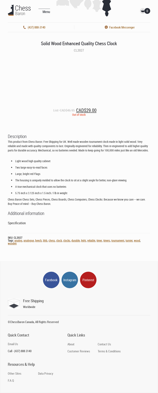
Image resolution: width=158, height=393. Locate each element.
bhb (45, 240)
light (83, 240)
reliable (91, 240)
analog (18, 240)
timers (106, 240)
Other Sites (14, 373)
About (70, 344)
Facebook (51, 280)
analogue (28, 240)
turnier (129, 240)
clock (59, 240)
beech (38, 240)
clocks (66, 240)
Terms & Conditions (109, 351)
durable (75, 240)
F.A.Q (11, 380)
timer (99, 240)
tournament (117, 240)
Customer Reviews (78, 351)
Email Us (13, 344)
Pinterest (88, 280)
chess (52, 240)
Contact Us (104, 344)
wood (137, 240)
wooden (12, 243)
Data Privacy (45, 373)
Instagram (69, 280)
